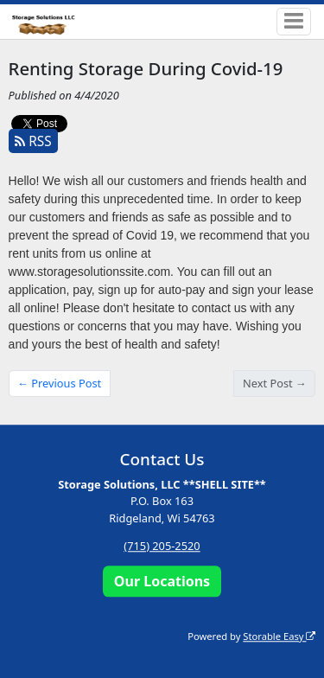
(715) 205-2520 (162, 545)
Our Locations (162, 581)
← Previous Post (59, 383)
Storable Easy (279, 636)
